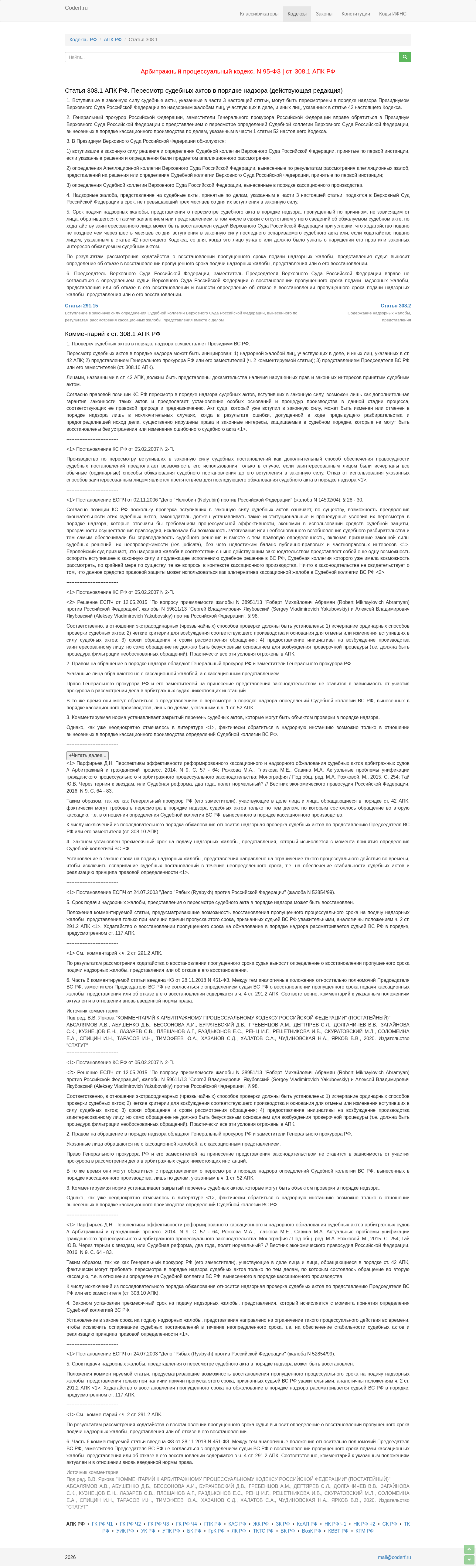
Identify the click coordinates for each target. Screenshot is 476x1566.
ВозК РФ (311, 1530)
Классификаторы (259, 13)
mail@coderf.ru (394, 1557)
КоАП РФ (307, 1524)
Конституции (356, 13)
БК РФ (194, 1530)
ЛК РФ (239, 1530)
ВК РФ (287, 1530)
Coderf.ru (76, 8)
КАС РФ (237, 1524)
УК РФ (148, 1530)
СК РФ (389, 1524)
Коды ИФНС (392, 13)
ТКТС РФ (263, 1530)
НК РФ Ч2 (364, 1524)
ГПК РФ (212, 1524)
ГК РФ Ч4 (186, 1524)
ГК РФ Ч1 (102, 1524)
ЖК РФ (261, 1524)
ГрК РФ (217, 1530)
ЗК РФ (283, 1524)
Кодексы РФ (83, 39)
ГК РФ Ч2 (130, 1524)
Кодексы (297, 13)
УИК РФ (125, 1530)
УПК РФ (171, 1530)
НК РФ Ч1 (335, 1524)
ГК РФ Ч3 (158, 1524)
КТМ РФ (364, 1530)
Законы (324, 13)
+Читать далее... (87, 755)
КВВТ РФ (338, 1530)
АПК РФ (112, 39)
